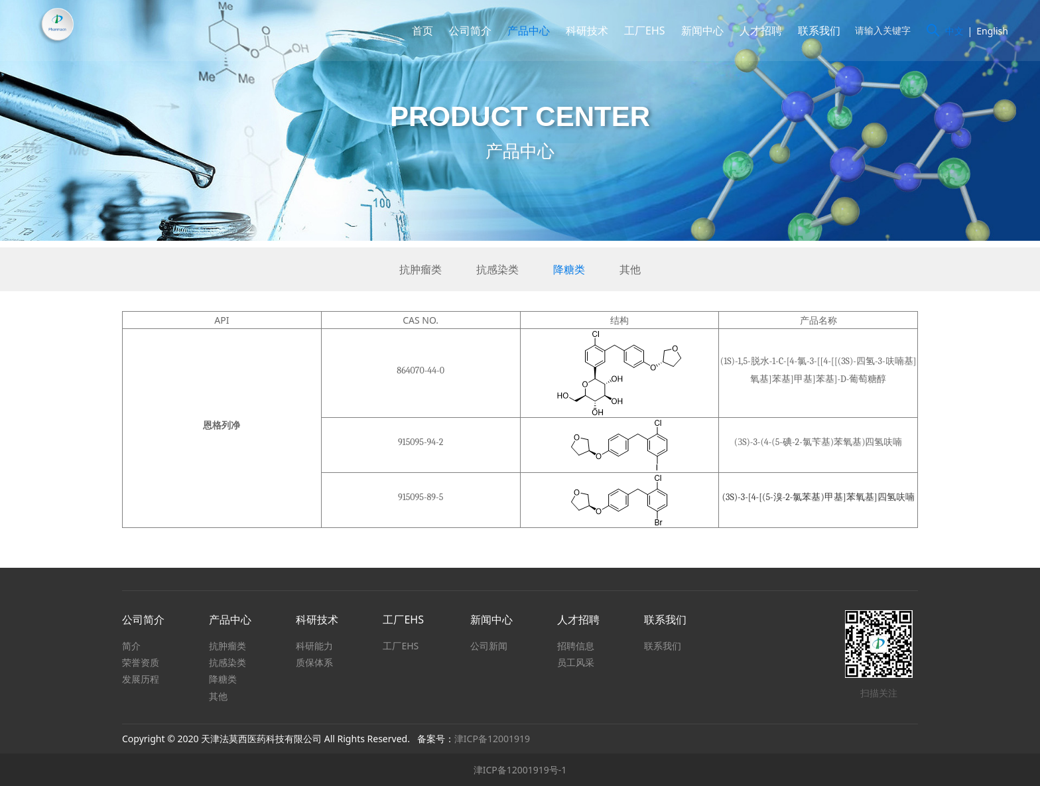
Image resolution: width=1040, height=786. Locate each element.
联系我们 (816, 30)
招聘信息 (575, 645)
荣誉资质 (140, 662)
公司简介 (467, 30)
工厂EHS (641, 30)
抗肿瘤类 (420, 269)
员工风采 (575, 662)
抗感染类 (497, 269)
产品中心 (525, 30)
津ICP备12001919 (492, 738)
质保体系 (314, 662)
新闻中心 (699, 30)
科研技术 (583, 30)
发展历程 (140, 679)
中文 (951, 31)
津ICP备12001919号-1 (520, 769)
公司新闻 (488, 645)
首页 (419, 30)
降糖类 (569, 269)
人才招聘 (757, 30)
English (989, 31)
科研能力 (314, 645)
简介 (131, 645)
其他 (630, 269)
